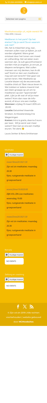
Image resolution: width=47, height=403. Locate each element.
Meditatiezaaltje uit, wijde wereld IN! (23, 31)
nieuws (18, 34)
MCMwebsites (26, 360)
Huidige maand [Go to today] (16, 155)
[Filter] (7, 155)
